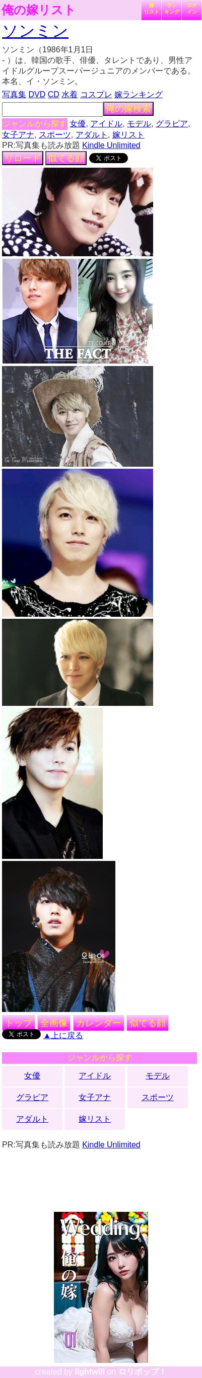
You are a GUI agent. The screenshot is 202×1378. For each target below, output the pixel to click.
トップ (18, 1023)
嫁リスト (151, 9)
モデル (139, 123)
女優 (78, 123)
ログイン (192, 9)
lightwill (90, 1371)
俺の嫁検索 (128, 109)
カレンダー (98, 1023)
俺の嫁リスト (39, 10)
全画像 (54, 1023)
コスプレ (96, 94)
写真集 (14, 94)
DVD (36, 94)
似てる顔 (66, 158)
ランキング (171, 9)
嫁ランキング (138, 94)
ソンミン (35, 31)
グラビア (172, 123)
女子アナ (18, 134)
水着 (69, 94)
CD (53, 94)
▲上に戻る (63, 1035)
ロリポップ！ (142, 1371)
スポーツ (55, 134)
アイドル (106, 123)
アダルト (92, 134)
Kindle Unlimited (111, 145)
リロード (23, 158)
